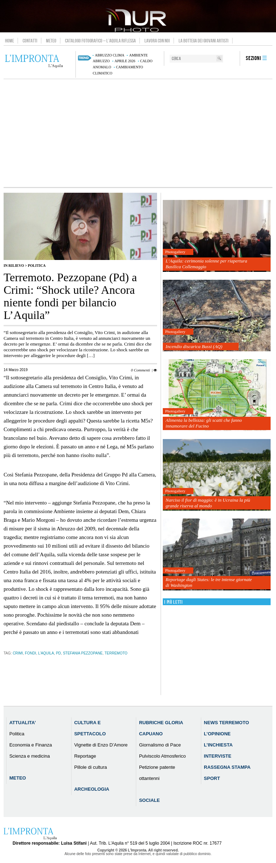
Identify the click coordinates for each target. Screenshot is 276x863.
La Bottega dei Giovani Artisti (204, 41)
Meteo (51, 41)
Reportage (85, 756)
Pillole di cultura (90, 767)
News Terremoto (226, 722)
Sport (212, 778)
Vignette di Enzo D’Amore (101, 745)
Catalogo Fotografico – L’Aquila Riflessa (100, 41)
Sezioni (253, 58)
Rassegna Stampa (227, 767)
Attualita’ (22, 722)
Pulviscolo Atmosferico (162, 756)
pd (58, 653)
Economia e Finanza (30, 745)
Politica (36, 266)
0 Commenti (140, 370)
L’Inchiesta (218, 745)
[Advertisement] (138, 133)
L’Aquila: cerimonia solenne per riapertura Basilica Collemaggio (206, 263)
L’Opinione (217, 733)
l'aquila (46, 653)
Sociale (149, 800)
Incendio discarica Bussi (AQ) (194, 346)
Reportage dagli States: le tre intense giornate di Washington (209, 582)
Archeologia (91, 789)
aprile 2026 (125, 61)
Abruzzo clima (109, 55)
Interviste (217, 756)
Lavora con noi (157, 41)
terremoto (116, 653)
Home (9, 41)
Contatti (30, 41)
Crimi (18, 653)
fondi (30, 653)
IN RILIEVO (14, 266)
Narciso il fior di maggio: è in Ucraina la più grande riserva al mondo (208, 502)
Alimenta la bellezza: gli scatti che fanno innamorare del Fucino (204, 423)
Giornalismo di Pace (160, 745)
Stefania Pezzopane (82, 653)
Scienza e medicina (29, 756)
